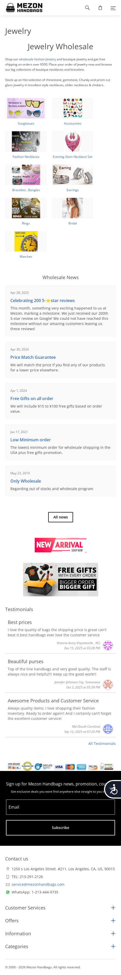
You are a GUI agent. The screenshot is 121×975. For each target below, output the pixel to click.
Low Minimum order (30, 439)
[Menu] (113, 7)
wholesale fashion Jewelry (37, 59)
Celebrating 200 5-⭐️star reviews (42, 300)
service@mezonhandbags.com (38, 884)
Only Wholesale (25, 481)
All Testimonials (102, 743)
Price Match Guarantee (33, 357)
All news (60, 517)
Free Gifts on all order (31, 398)
